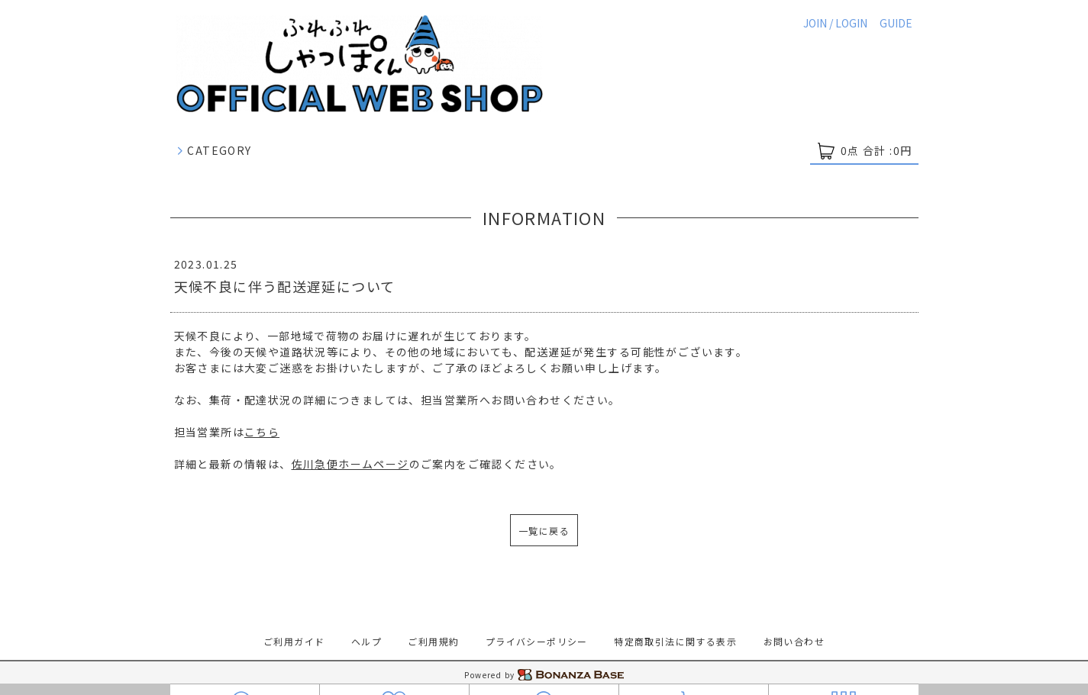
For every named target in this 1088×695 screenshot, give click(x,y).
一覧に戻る (544, 530)
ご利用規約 (433, 641)
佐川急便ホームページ (350, 463)
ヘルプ (366, 641)
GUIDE (896, 23)
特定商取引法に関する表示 (675, 641)
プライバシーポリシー (537, 641)
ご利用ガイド (293, 641)
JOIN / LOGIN (835, 23)
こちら (261, 431)
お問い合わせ (794, 641)
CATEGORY (214, 150)
